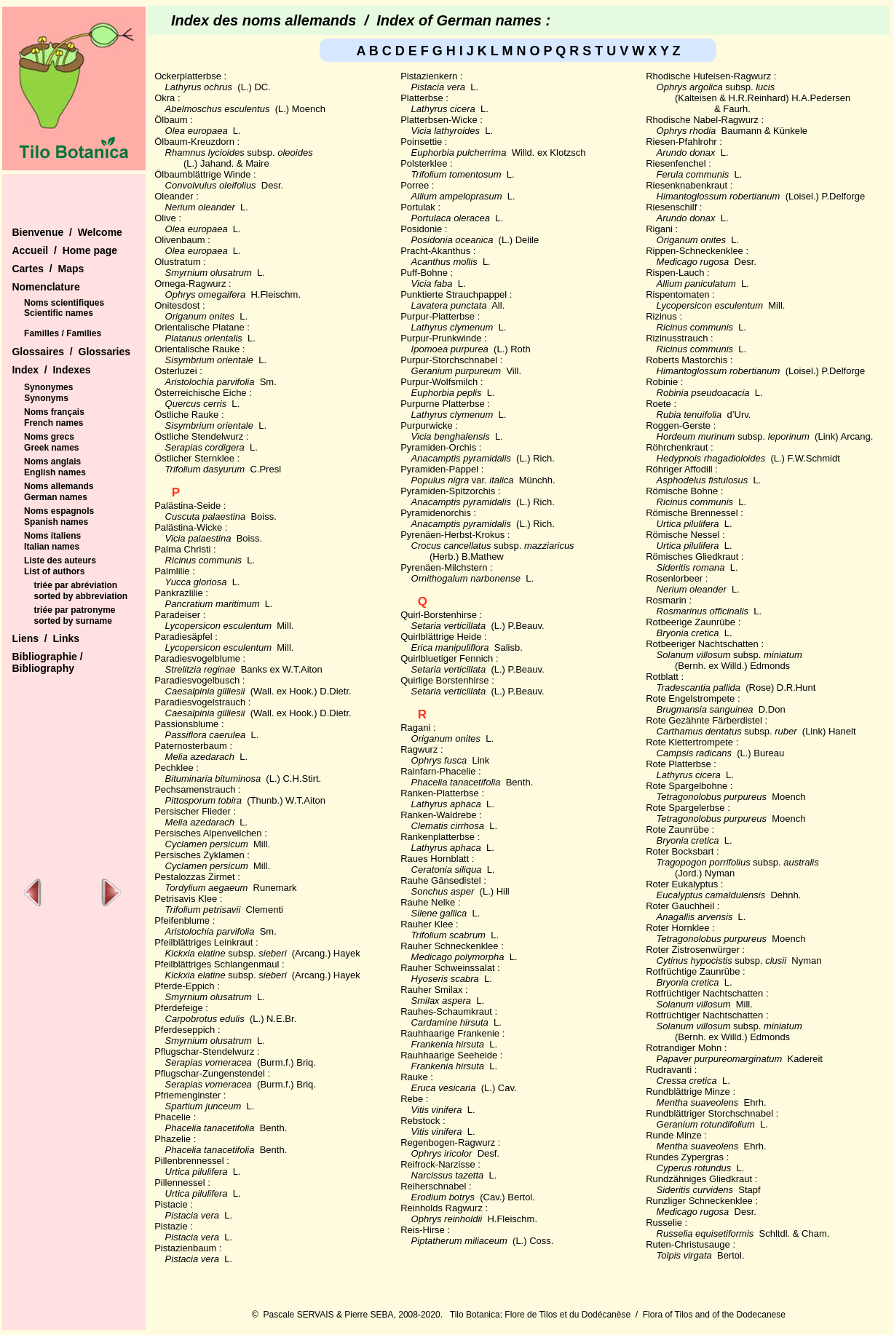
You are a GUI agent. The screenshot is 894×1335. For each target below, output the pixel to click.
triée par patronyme (74, 610)
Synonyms (46, 398)
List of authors (54, 571)
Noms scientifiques (64, 303)
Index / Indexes (51, 370)
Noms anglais (52, 461)
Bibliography (43, 668)
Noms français (54, 412)
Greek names (51, 448)
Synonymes (48, 387)
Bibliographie (45, 656)
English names (55, 472)
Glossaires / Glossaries (71, 351)
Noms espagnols (59, 511)
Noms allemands (58, 486)
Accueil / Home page (64, 250)
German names (55, 497)
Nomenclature (45, 287)
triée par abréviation (75, 585)
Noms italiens (52, 536)
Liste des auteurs (60, 560)
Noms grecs (49, 437)
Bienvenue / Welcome (67, 232)
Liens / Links (45, 638)
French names (53, 423)
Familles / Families (62, 333)
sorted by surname (72, 621)
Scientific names (58, 313)
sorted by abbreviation (80, 596)
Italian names (51, 547)
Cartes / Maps (48, 268)
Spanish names (56, 522)
